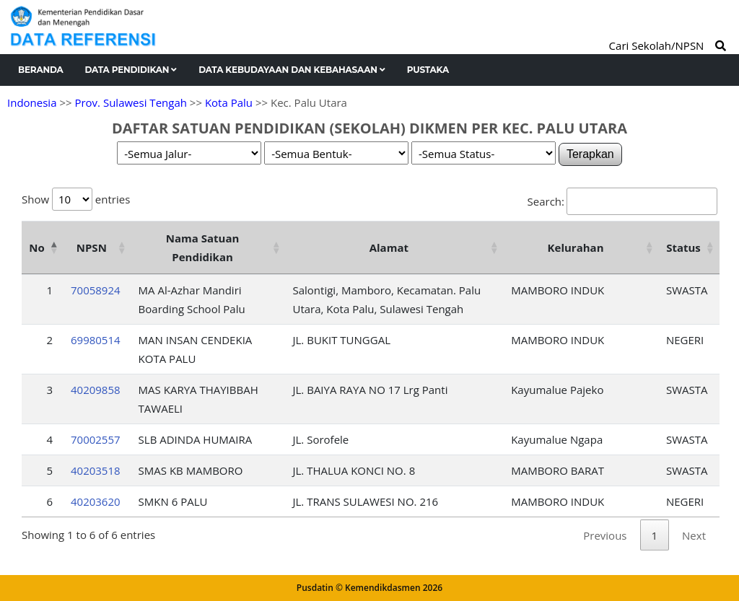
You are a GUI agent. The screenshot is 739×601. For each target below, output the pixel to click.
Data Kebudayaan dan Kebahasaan (291, 69)
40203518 (96, 470)
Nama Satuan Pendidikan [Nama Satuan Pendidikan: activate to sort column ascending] (203, 247)
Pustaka (428, 69)
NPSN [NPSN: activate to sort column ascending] (91, 247)
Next (694, 535)
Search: (622, 201)
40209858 (96, 389)
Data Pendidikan (131, 69)
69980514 (96, 340)
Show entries (76, 199)
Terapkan (590, 154)
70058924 (96, 290)
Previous (604, 535)
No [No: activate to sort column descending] (36, 247)
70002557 (96, 439)
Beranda (41, 69)
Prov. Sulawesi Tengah (130, 102)
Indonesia (31, 102)
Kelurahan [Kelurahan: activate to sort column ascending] (576, 247)
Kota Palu (229, 102)
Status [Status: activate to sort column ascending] (683, 247)
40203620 (96, 501)
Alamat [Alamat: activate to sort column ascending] (389, 247)
